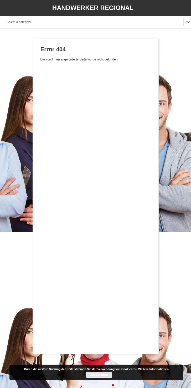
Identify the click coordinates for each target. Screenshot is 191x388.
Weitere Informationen (153, 369)
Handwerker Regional (92, 7)
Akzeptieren (99, 375)
